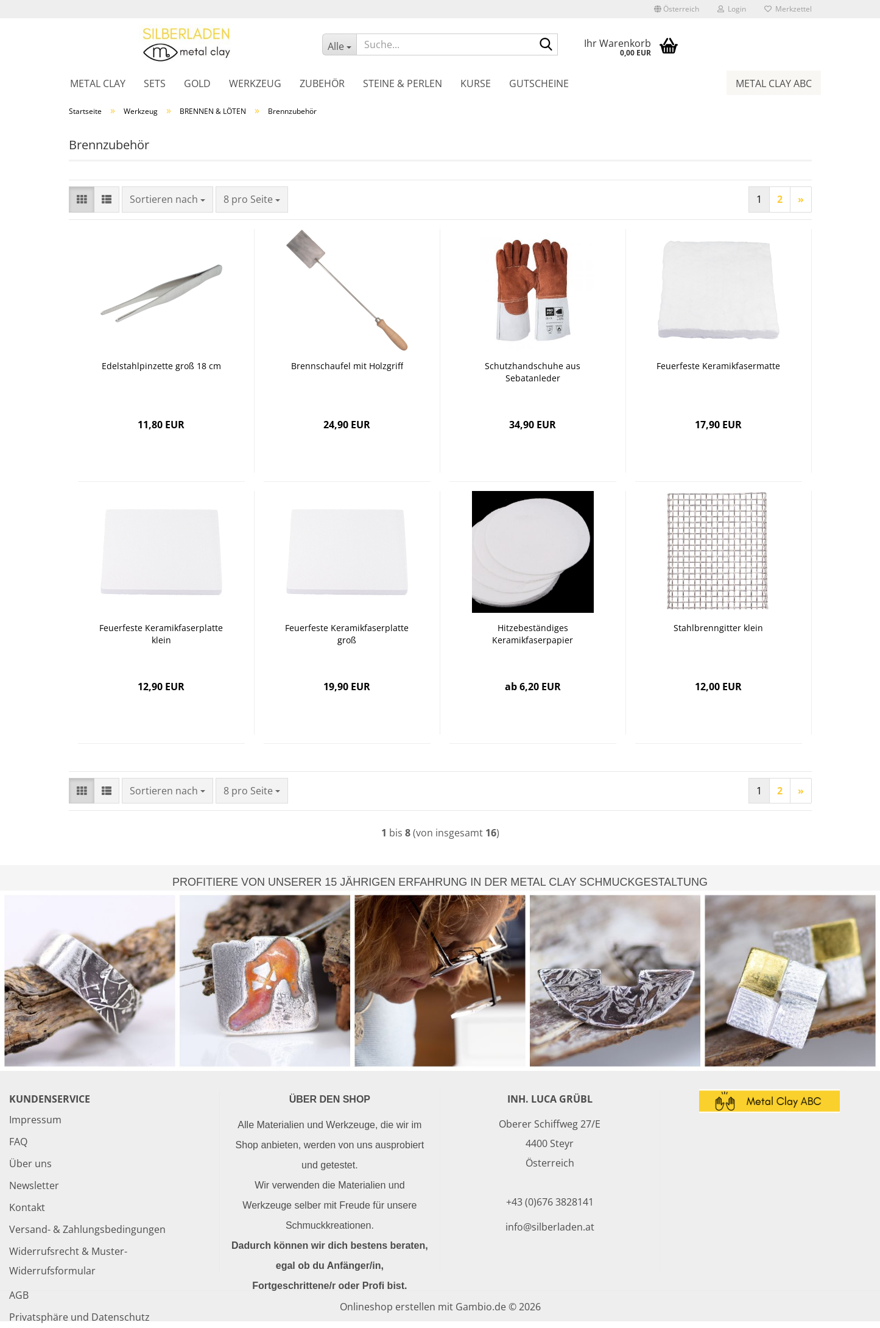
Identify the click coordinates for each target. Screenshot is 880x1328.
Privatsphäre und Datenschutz (79, 1317)
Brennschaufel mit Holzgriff (347, 366)
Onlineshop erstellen (387, 1306)
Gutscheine (539, 83)
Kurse (475, 83)
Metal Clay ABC (774, 83)
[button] (676, 9)
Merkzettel (788, 9)
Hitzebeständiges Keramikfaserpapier (532, 634)
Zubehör (322, 83)
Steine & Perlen (402, 83)
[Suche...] (339, 44)
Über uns (30, 1163)
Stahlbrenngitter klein (718, 628)
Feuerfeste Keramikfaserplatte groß (347, 634)
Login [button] (731, 9)
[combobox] (167, 199)
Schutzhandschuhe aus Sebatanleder (532, 372)
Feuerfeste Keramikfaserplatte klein (161, 634)
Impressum (35, 1119)
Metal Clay (97, 83)
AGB (19, 1295)
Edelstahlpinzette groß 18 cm (161, 366)
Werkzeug (255, 83)
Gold (197, 83)
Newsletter (34, 1185)
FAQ (18, 1141)
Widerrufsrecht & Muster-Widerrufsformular (68, 1261)
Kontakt (27, 1207)
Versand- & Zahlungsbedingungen (87, 1229)
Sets (155, 83)
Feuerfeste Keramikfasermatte (718, 366)
